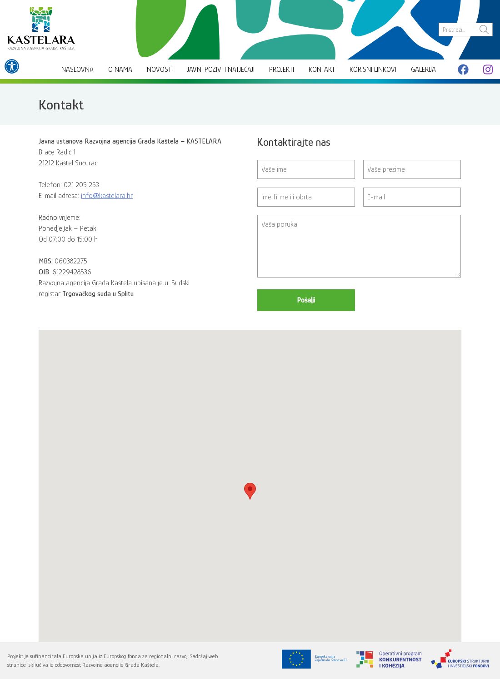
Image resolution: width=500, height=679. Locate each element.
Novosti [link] (160, 69)
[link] (12, 66)
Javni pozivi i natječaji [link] (221, 69)
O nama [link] (120, 69)
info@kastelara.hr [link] (107, 196)
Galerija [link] (423, 69)
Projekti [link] (281, 69)
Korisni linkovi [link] (373, 69)
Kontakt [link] (322, 69)
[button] (250, 491)
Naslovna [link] (77, 69)
